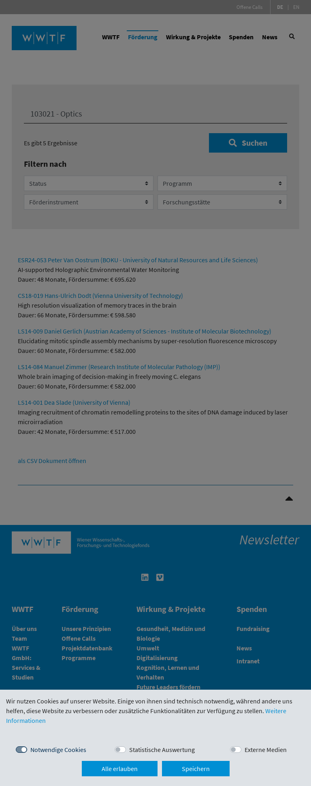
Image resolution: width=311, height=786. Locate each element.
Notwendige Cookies (58, 750)
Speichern (196, 769)
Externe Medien (266, 750)
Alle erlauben (120, 769)
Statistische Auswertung (162, 750)
